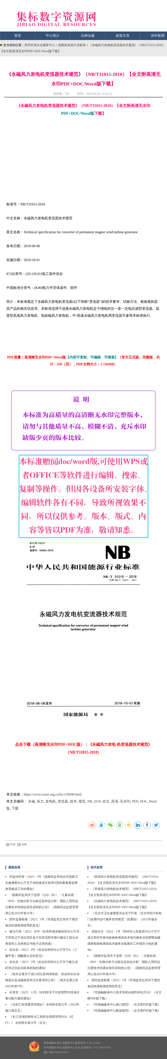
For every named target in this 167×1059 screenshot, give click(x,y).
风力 (40, 801)
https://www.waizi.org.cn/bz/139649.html (53, 794)
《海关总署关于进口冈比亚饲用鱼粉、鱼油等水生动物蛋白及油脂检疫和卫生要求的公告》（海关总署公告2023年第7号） (42, 980)
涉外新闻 (158, 35)
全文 (105, 801)
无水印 (125, 801)
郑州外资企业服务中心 (40, 45)
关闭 (22, 844)
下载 (15, 808)
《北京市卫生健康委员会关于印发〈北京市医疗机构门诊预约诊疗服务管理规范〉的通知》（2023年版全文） (124, 919)
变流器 (63, 801)
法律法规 (88, 35)
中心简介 (53, 35)
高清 (114, 801)
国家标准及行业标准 (72, 45)
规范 (81, 801)
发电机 (50, 801)
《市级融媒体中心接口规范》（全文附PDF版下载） (126, 1004)
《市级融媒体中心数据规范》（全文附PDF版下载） (126, 1010)
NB (89, 801)
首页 (17, 35)
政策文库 (123, 35)
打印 (10, 844)
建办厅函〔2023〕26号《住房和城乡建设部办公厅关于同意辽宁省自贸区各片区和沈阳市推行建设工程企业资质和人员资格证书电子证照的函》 (42, 937)
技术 (73, 801)
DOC (143, 801)
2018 (97, 801)
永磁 (31, 801)
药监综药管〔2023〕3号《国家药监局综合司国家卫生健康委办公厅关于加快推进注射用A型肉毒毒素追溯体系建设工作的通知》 (41, 883)
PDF (135, 801)
